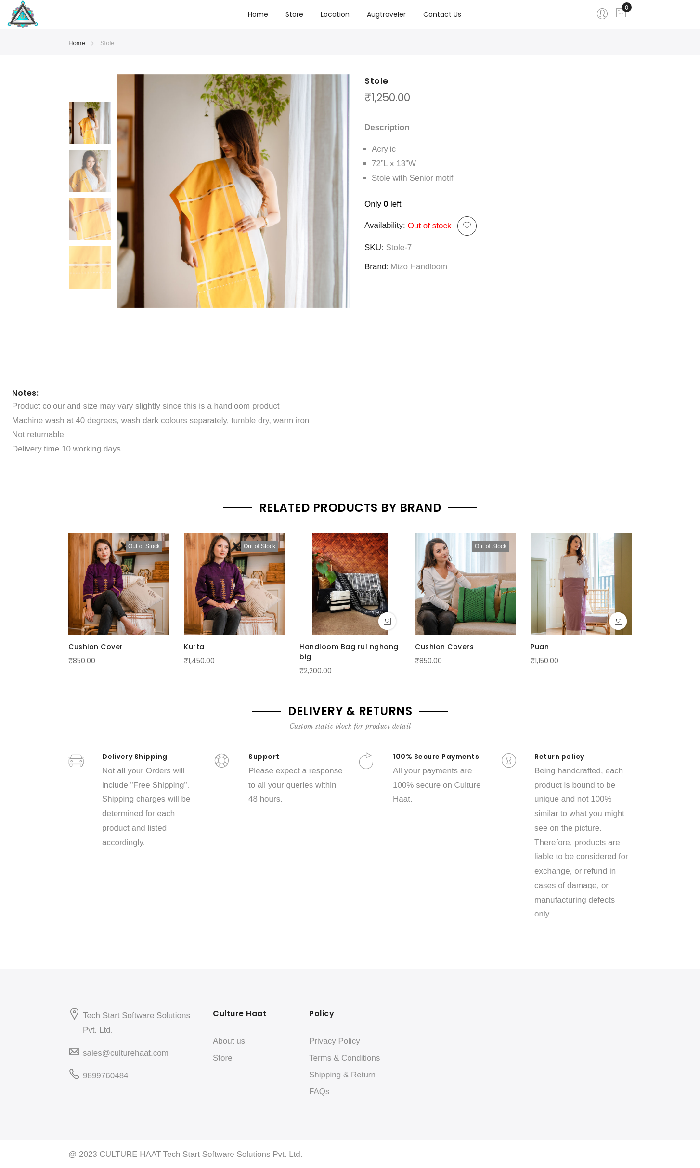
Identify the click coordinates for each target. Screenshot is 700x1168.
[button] (467, 226)
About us (229, 1041)
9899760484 (106, 1075)
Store (223, 1057)
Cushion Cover (95, 646)
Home (258, 14)
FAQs (319, 1091)
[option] (90, 123)
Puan (540, 646)
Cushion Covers (444, 646)
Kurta (194, 646)
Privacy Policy (334, 1041)
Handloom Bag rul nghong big (349, 652)
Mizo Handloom (418, 266)
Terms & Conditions (344, 1057)
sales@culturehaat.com (126, 1053)
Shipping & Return (342, 1074)
